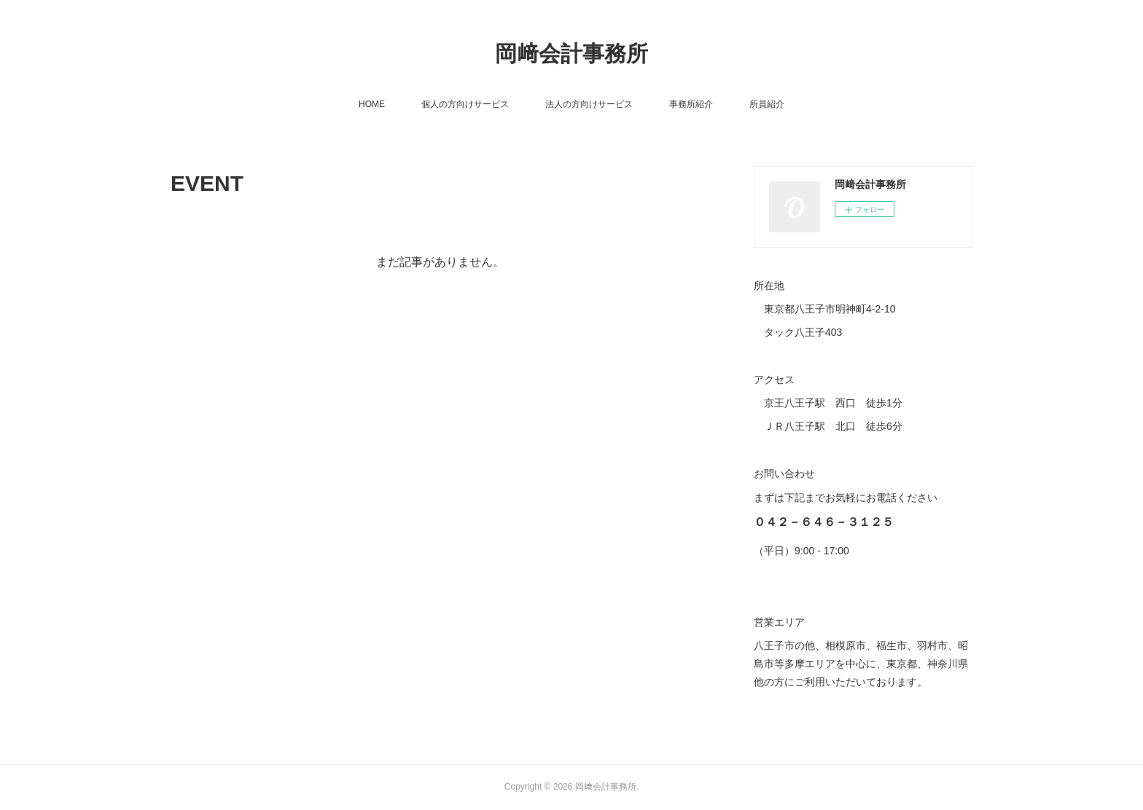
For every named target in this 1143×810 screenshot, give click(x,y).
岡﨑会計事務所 (571, 54)
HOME (372, 104)
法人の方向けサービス (589, 104)
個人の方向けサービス (465, 104)
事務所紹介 (691, 104)
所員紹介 (766, 104)
